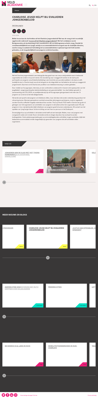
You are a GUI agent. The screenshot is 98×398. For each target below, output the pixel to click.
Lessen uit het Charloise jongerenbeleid (43, 41)
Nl (93, 5)
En (95, 5)
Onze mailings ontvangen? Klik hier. (28, 395)
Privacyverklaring (92, 395)
